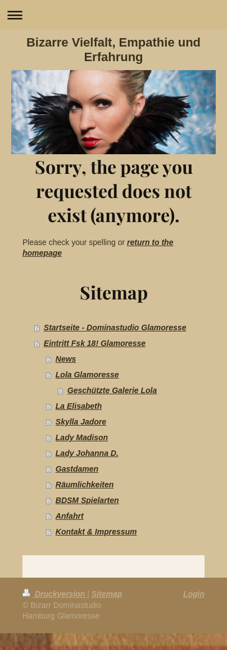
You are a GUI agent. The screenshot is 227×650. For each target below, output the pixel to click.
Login (194, 593)
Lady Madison (82, 437)
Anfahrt (70, 515)
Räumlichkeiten (85, 484)
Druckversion (54, 593)
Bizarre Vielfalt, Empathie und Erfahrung (113, 49)
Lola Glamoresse (87, 374)
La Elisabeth (79, 406)
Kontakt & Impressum (96, 531)
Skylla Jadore (81, 421)
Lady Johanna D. (87, 453)
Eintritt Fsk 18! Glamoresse (95, 343)
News (66, 358)
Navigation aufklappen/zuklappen (113, 15)
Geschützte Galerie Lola (112, 390)
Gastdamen (77, 468)
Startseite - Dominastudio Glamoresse (115, 327)
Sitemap (107, 593)
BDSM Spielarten (87, 500)
